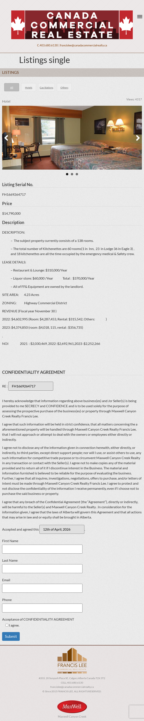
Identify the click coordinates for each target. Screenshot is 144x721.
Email (42, 585)
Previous (8, 137)
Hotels (28, 87)
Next (135, 137)
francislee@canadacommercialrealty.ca (83, 45)
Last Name (42, 566)
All (11, 87)
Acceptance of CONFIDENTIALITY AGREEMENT (38, 622)
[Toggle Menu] (139, 16)
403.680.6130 (49, 45)
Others (64, 87)
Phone (42, 605)
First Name (42, 546)
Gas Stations (46, 87)
